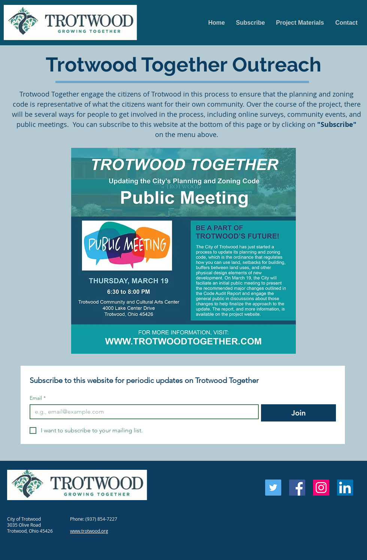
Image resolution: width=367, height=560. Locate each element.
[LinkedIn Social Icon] (345, 488)
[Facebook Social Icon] (297, 488)
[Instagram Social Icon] (321, 488)
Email (38, 398)
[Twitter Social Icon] (273, 488)
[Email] (142, 412)
